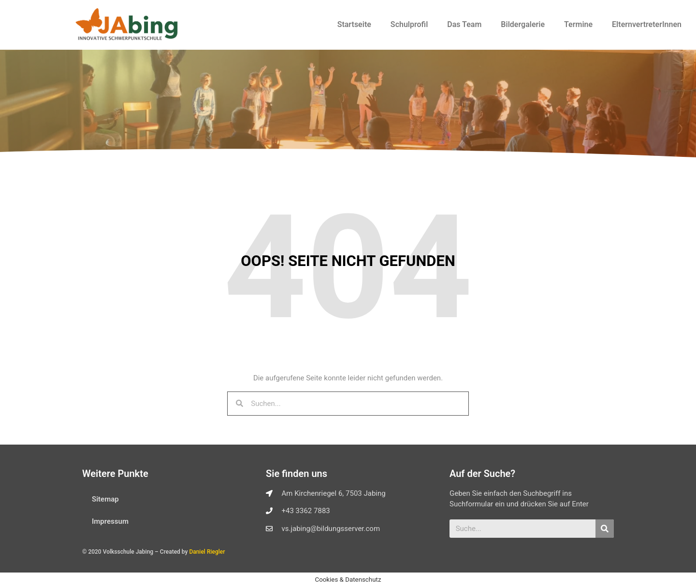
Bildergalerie (523, 24)
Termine (578, 24)
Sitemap (105, 499)
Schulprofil (409, 24)
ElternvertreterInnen (647, 24)
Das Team (464, 24)
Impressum (110, 521)
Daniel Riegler (207, 551)
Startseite (354, 24)
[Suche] (604, 528)
